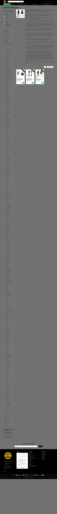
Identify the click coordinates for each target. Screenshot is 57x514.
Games (6, 412)
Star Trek (6, 346)
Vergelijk (43, 458)
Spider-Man (6, 341)
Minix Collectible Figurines (8, 262)
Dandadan (6, 115)
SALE (5, 31)
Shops (5, 423)
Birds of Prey (7, 86)
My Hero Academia (7, 271)
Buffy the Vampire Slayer (8, 98)
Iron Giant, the (7, 213)
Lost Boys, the (7, 247)
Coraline (6, 109)
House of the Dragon (7, 207)
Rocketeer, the (7, 315)
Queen (6, 303)
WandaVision (7, 394)
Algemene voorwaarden (32, 455)
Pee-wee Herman (7, 291)
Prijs (4, 424)
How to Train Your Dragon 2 (8, 208)
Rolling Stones (7, 318)
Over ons (30, 454)
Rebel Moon (6, 306)
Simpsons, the (7, 336)
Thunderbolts (7, 373)
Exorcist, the (6, 154)
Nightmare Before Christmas (8, 280)
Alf (5, 46)
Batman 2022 (7, 65)
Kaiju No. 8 (6, 233)
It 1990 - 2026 (6, 219)
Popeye (6, 297)
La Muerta (6, 265)
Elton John (6, 146)
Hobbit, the (6, 202)
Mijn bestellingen (44, 454)
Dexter (6, 129)
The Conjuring (7, 107)
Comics (5, 418)
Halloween (6, 195)
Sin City (6, 338)
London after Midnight (8, 243)
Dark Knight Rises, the (8, 121)
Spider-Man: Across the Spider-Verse (8, 343)
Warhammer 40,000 (7, 396)
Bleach (6, 90)
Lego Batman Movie (7, 75)
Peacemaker (6, 288)
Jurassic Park (7, 230)
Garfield (6, 177)
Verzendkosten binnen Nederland (33, 465)
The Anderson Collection (8, 51)
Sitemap (30, 464)
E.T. (5, 145)
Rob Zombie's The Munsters (8, 310)
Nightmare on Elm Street (8, 282)
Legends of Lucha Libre (8, 240)
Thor (6, 371)
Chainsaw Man (7, 101)
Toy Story (6, 379)
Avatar (6, 56)
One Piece (6, 285)
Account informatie (44, 453)
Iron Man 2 (6, 216)
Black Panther (7, 89)
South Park (6, 339)
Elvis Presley (6, 149)
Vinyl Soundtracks (6, 421)
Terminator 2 (6, 362)
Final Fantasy (7, 160)
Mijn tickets (43, 455)
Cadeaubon (13, 4)
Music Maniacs (7, 268)
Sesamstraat (7, 328)
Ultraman (6, 387)
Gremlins (6, 192)
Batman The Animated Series (8, 71)
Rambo (6, 305)
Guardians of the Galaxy (8, 194)
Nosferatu (6, 283)
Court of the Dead (7, 112)
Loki (5, 241)
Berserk (6, 81)
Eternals (6, 151)
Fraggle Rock (6, 168)
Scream (6, 325)
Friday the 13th (7, 172)
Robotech (6, 313)
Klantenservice (31, 453)
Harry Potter (6, 199)
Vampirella (6, 391)
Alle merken (7, 15)
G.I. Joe (6, 183)
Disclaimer (30, 459)
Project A (6, 302)
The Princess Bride (7, 300)
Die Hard (6, 131)
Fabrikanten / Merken (7, 426)
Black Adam (6, 87)
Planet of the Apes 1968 (8, 294)
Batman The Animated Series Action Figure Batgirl (39, 79)
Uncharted (6, 388)
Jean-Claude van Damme (8, 222)
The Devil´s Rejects (7, 128)
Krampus (6, 238)
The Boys (6, 95)
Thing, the (6, 368)
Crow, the (6, 113)
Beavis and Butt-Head (8, 78)
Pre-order (5, 36)
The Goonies (7, 191)
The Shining (6, 333)
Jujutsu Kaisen (7, 228)
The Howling (6, 210)
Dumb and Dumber (7, 140)
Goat (6, 186)
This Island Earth (7, 370)
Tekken (6, 359)
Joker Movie (6, 227)
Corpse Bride (7, 110)
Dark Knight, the (7, 118)
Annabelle (6, 53)
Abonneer (40, 446)
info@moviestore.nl (7, 468)
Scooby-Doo (6, 326)
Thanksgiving (7, 367)
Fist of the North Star (7, 163)
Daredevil (6, 116)
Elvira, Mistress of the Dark (8, 148)
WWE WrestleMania (7, 405)
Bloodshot (6, 92)
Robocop (6, 312)
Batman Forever (7, 68)
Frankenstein (7, 169)
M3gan (6, 255)
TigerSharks (6, 376)
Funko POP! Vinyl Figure (8, 174)
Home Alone (6, 204)
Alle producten (43, 459)
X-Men (6, 408)
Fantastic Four (7, 157)
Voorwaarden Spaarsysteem (32, 458)
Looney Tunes (7, 244)
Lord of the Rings (7, 246)
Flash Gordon (7, 166)
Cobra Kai (6, 104)
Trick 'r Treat (6, 382)
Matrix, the (6, 252)
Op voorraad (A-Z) (6, 39)
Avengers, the (7, 57)
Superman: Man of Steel (8, 355)
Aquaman (6, 54)
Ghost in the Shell (7, 180)
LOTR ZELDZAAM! (6, 33)
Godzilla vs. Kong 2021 (8, 189)
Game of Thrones (7, 175)
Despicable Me (7, 126)
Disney (6, 134)
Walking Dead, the (7, 393)
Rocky (6, 316)
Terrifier (6, 364)
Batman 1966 (7, 62)
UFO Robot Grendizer (8, 385)
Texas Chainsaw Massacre (8, 365)
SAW (6, 323)
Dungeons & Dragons (8, 143)
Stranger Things (7, 349)
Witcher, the (6, 402)
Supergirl (6, 354)
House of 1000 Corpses (8, 205)
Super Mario (6, 352)
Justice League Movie (7, 231)
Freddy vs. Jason (7, 171)
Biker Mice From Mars (8, 84)
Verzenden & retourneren (32, 466)
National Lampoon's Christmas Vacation (7, 275)
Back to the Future (7, 59)
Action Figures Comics (8, 42)
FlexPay (30, 460)
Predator (6, 299)
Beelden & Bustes (6, 415)
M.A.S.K (6, 249)
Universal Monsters (7, 390)
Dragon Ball (6, 137)
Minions (6, 260)
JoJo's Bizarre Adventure (8, 225)
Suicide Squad (7, 351)
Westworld (6, 399)
